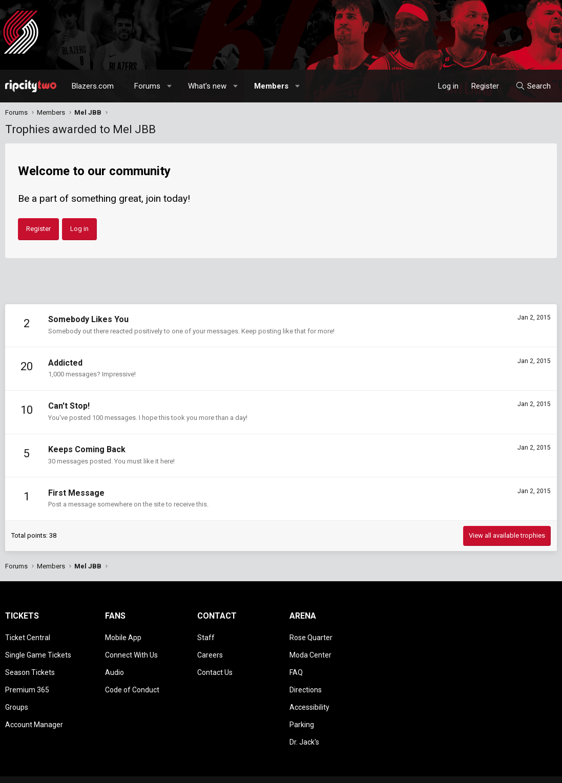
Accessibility (309, 695)
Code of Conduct (132, 680)
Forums (147, 86)
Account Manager (34, 710)
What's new (207, 86)
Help (508, 770)
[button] (170, 86)
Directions (305, 680)
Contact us (380, 770)
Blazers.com (93, 86)
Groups (16, 695)
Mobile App (123, 636)
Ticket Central (27, 636)
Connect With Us (131, 651)
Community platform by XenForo (90, 770)
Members (271, 86)
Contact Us (215, 666)
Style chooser (323, 770)
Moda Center (310, 651)
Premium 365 (27, 680)
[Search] (533, 86)
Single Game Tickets (38, 651)
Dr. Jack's (304, 725)
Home (529, 770)
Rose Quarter (310, 636)
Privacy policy (475, 770)
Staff (206, 636)
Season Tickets (30, 666)
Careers (210, 651)
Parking (301, 710)
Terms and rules (426, 770)
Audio (114, 666)
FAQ (296, 666)
